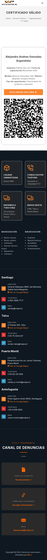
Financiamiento (34, 248)
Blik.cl (29, 555)
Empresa (31, 238)
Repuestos (8, 251)
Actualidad (32, 243)
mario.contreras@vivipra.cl (19, 418)
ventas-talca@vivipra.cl (17, 344)
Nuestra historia (34, 240)
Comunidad (32, 246)
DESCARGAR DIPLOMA (23, 92)
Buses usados (10, 240)
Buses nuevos (10, 238)
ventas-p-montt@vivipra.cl (19, 382)
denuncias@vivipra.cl (24, 530)
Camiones (8, 243)
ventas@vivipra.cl (15, 308)
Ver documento (23, 480)
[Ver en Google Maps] (18, 292)
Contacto (8, 254)
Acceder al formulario (23, 505)
